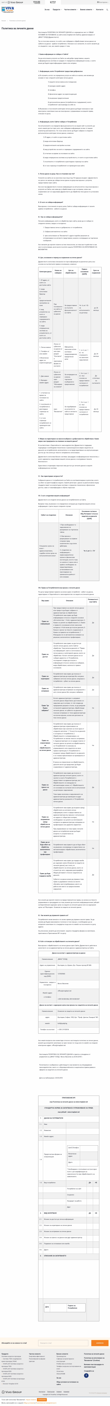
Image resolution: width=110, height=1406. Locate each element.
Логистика (60, 1371)
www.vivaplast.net (69, 35)
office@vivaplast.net (64, 991)
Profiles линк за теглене (64, 1364)
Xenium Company (102, 1393)
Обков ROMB (61, 1374)
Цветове (32, 1361)
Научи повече (31, 1400)
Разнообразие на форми (37, 1359)
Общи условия (29, 1403)
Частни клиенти (70, 10)
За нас (47, 10)
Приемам (42, 1400)
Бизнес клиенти (86, 10)
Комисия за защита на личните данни (67, 907)
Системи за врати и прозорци (11, 1356)
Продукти (56, 10)
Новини (59, 1391)
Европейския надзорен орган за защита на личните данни (61, 905)
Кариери (66, 1391)
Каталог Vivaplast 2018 (10, 1384)
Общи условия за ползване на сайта (67, 1383)
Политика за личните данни (94, 1354)
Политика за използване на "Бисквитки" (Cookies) (94, 1359)
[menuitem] (86, 10)
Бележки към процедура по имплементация (94, 1366)
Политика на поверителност (46, 1403)
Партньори (50, 1391)
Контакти (99, 10)
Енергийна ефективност (37, 1356)
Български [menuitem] (102, 2)
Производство (61, 1356)
